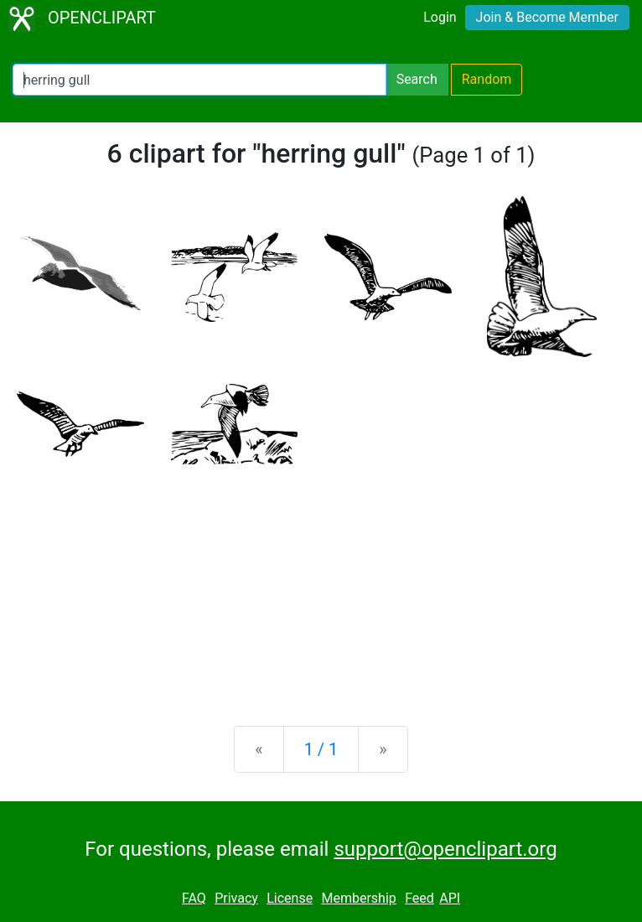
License (290, 898)
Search (416, 79)
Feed (419, 898)
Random (487, 79)
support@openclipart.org (445, 849)
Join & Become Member (547, 17)
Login (439, 17)
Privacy (236, 898)
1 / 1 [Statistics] (321, 749)
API (449, 898)
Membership (358, 898)
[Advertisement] (321, 581)
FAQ (194, 898)
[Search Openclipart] (199, 80)
